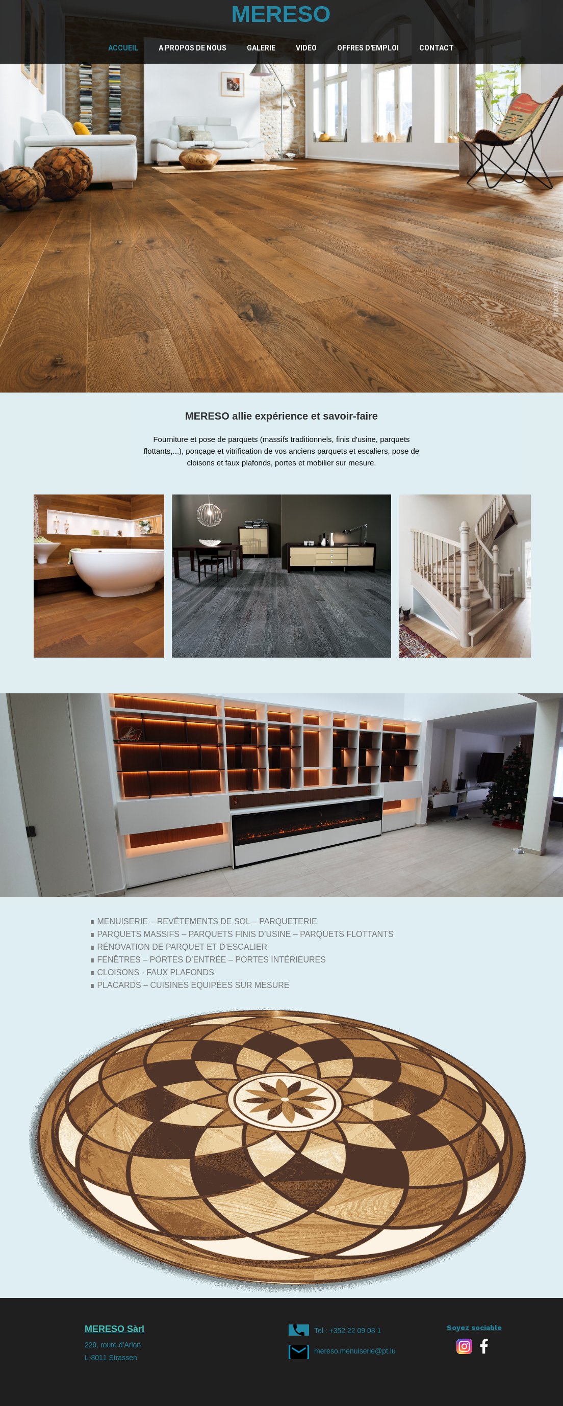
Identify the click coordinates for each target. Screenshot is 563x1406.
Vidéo (306, 48)
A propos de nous (192, 48)
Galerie (261, 48)
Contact (436, 48)
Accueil (123, 48)
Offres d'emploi (368, 48)
